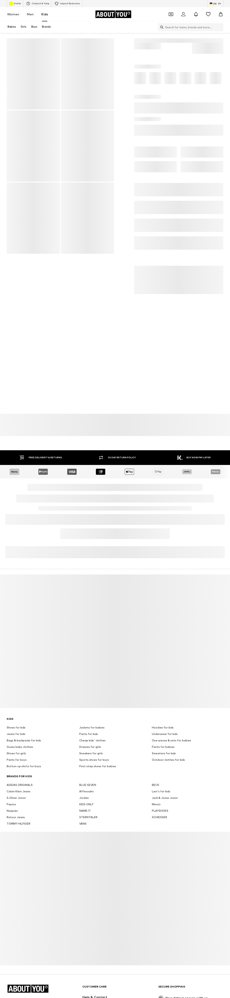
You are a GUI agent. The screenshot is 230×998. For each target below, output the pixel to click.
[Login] (183, 14)
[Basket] (220, 14)
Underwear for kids (165, 734)
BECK (155, 785)
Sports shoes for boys (94, 759)
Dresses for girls (90, 746)
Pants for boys (17, 759)
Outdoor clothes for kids (168, 759)
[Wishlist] (208, 14)
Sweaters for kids (164, 753)
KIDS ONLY (86, 804)
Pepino (11, 804)
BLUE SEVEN (87, 785)
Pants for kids (88, 734)
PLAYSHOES (160, 810)
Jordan (84, 797)
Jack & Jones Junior (165, 797)
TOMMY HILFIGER (18, 823)
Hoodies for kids (163, 727)
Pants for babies (163, 746)
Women (13, 14)
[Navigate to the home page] (113, 14)
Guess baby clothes (20, 746)
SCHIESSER (159, 817)
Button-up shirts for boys (24, 766)
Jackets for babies (92, 727)
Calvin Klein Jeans (18, 791)
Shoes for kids (16, 727)
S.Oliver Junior (16, 797)
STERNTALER (88, 817)
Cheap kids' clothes (92, 740)
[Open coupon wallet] (171, 14)
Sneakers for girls (91, 753)
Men (30, 14)
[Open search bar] (160, 27)
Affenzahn (86, 791)
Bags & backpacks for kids (24, 740)
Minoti (156, 804)
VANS (83, 823)
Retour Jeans (16, 817)
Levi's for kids (161, 791)
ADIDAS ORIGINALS (20, 785)
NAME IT (85, 810)
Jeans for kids (16, 734)
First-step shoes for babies (97, 766)
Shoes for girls (16, 753)
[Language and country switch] (215, 3)
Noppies (12, 810)
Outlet (15, 3)
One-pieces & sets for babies (171, 740)
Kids (44, 14)
